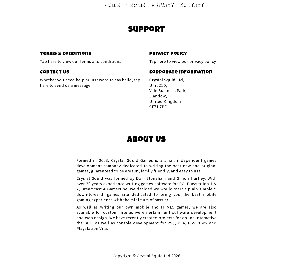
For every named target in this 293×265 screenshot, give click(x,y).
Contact (191, 5)
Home (112, 5)
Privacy (162, 5)
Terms (135, 5)
